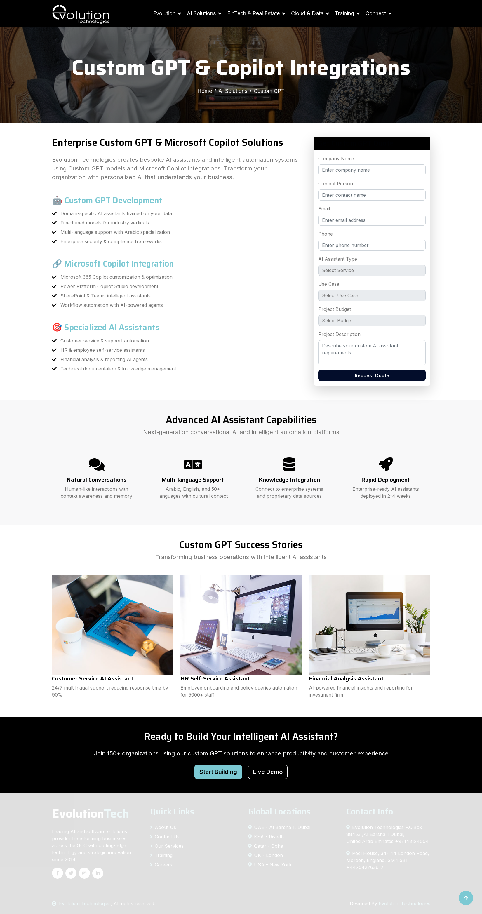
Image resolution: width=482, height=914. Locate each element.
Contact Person (335, 184)
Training (344, 13)
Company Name (336, 158)
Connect (376, 13)
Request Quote (372, 375)
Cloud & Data (307, 13)
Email (324, 209)
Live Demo (268, 771)
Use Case (328, 284)
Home (204, 91)
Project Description (339, 334)
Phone (325, 234)
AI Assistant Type (337, 259)
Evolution (164, 13)
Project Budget (334, 309)
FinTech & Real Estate (253, 13)
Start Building (218, 771)
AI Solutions (201, 13)
